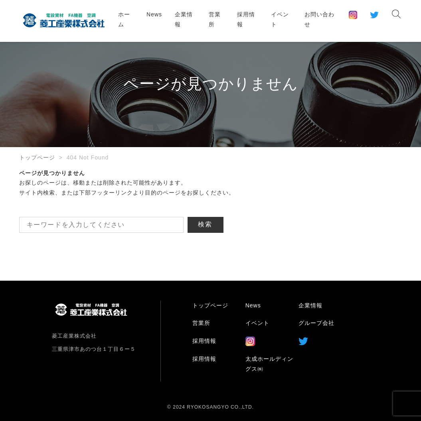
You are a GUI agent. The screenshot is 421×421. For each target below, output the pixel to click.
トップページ (37, 157)
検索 (205, 224)
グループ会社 (316, 323)
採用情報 (246, 19)
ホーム (124, 19)
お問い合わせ (319, 19)
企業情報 (184, 19)
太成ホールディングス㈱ (269, 364)
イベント (280, 19)
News (154, 14)
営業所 (215, 19)
